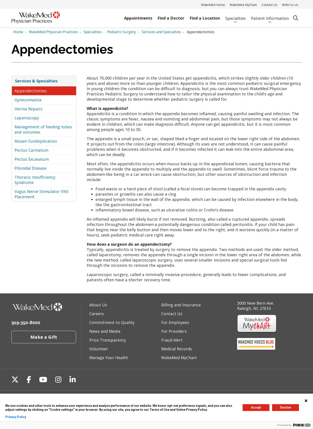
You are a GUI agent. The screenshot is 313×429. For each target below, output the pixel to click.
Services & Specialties (36, 81)
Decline (285, 407)
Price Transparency (107, 340)
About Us (98, 304)
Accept (256, 407)
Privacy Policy (15, 417)
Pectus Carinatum (31, 150)
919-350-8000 (25, 322)
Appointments (138, 16)
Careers (96, 313)
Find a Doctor (171, 16)
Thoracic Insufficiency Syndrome (35, 180)
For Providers (174, 331)
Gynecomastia (28, 99)
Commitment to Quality (112, 322)
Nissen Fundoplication (36, 141)
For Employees (175, 322)
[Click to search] (295, 18)
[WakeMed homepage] (35, 18)
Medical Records (176, 348)
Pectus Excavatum (32, 159)
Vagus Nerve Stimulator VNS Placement (42, 194)
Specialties (235, 16)
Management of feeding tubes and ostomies (43, 129)
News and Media (104, 331)
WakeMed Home (213, 5)
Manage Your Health (108, 357)
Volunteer (98, 348)
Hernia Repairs (28, 108)
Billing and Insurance (181, 304)
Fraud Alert (172, 340)
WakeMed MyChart (243, 5)
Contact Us (269, 5)
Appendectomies (31, 90)
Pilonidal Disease (30, 168)
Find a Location (205, 16)
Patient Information (269, 16)
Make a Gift (43, 337)
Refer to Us (290, 5)
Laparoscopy (27, 117)
